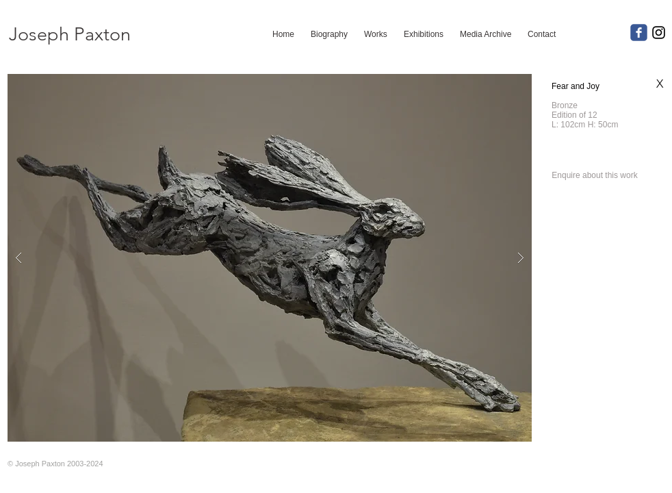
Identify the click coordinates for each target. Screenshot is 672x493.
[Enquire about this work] (595, 175)
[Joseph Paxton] (69, 34)
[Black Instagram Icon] (658, 32)
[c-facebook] (638, 32)
